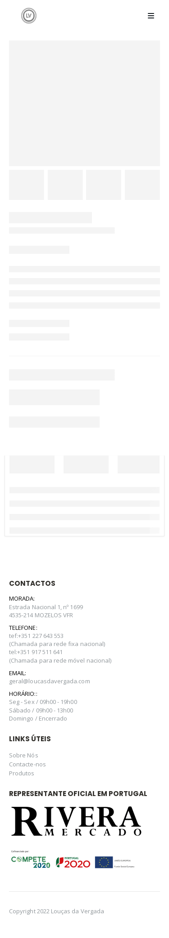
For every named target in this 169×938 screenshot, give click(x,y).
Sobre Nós (23, 755)
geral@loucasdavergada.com (49, 681)
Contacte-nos (27, 764)
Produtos (22, 773)
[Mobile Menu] (151, 15)
